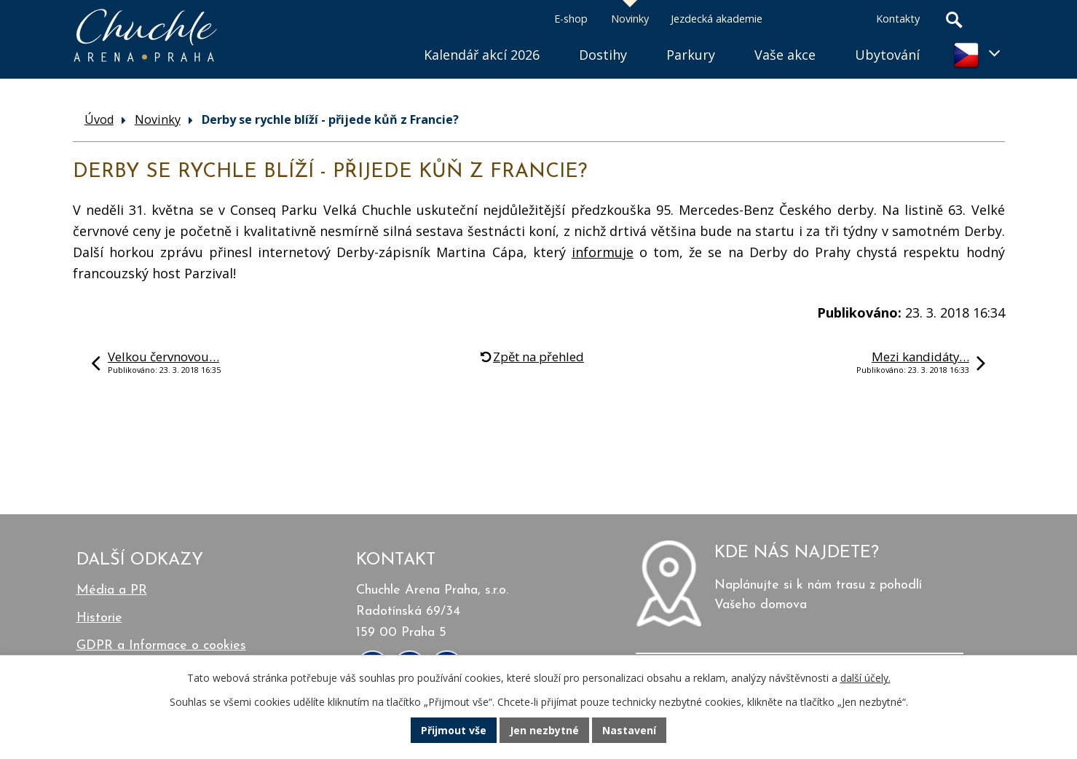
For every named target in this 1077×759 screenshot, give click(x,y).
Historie (99, 618)
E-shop (571, 18)
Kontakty (898, 18)
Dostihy (603, 54)
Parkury (690, 54)
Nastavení (629, 730)
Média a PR (111, 590)
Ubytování (887, 54)
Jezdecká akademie (716, 18)
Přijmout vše (453, 730)
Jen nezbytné (544, 730)
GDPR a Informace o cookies (161, 646)
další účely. (865, 678)
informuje (603, 252)
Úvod (384, 37)
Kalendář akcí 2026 (482, 54)
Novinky (630, 18)
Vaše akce (785, 54)
